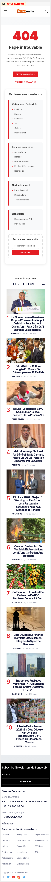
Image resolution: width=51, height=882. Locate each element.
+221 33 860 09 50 (13, 806)
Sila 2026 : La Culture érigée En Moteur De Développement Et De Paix (28, 369)
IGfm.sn (5, 846)
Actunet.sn (6, 864)
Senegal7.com (23, 846)
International (20, 133)
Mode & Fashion (21, 161)
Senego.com (22, 835)
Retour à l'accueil (25, 74)
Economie (16, 602)
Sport (17, 123)
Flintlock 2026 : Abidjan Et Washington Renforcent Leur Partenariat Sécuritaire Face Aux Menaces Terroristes (28, 503)
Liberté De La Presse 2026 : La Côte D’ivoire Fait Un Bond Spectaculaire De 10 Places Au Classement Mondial (29, 734)
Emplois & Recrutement (24, 166)
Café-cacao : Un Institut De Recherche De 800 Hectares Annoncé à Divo (28, 595)
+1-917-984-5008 (12, 817)
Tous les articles (21, 199)
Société (17, 114)
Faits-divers (18, 419)
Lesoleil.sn (6, 840)
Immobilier (18, 157)
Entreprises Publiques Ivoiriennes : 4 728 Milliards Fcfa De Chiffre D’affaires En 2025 (28, 685)
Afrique (16, 465)
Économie (18, 118)
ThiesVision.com (23, 840)
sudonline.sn (22, 852)
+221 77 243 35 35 (12, 801)
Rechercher (25, 252)
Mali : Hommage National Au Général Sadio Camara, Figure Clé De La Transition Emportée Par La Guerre (28, 456)
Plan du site (19, 223)
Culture (17, 128)
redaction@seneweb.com (23, 829)
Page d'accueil (21, 190)
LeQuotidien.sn (23, 858)
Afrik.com (39, 852)
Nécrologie (19, 171)
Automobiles (20, 152)
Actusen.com (7, 858)
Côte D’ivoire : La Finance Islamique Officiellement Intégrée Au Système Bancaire (28, 639)
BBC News (39, 846)
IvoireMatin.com (41, 840)
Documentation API (23, 219)
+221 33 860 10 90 (36, 801)
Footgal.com (7, 852)
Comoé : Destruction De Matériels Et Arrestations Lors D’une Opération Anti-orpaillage (28, 551)
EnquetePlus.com (42, 835)
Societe (16, 376)
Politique (18, 109)
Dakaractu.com (23, 864)
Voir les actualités (25, 82)
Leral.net (5, 835)
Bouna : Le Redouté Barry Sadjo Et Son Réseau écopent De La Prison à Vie (28, 412)
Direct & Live (20, 195)
